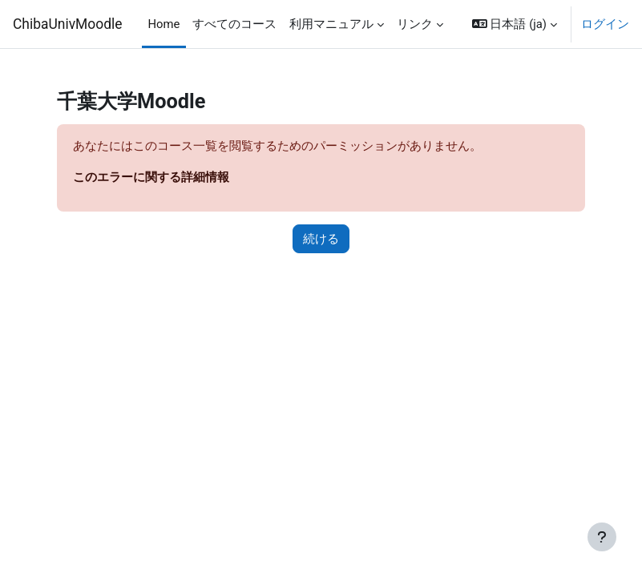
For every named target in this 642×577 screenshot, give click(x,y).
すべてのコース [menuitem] (234, 24)
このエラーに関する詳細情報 (151, 177)
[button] (514, 24)
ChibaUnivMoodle (68, 24)
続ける (321, 239)
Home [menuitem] (164, 24)
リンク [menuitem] (415, 24)
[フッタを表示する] (601, 537)
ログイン (605, 24)
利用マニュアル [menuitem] (331, 24)
